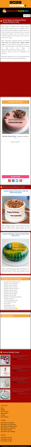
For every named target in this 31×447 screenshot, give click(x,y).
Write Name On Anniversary (8, 424)
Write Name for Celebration (8, 428)
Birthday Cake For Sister (10, 293)
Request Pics (4, 413)
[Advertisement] (15, 79)
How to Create (4, 411)
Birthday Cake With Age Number (13, 297)
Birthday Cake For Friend (10, 287)
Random (3, 409)
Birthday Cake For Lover (10, 290)
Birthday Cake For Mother (11, 292)
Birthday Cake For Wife (10, 295)
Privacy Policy (4, 417)
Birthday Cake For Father (10, 285)
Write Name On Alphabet (7, 422)
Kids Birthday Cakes (9, 305)
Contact (3, 415)
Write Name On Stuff (6, 441)
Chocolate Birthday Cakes (11, 300)
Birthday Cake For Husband (11, 288)
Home (2, 408)
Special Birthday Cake (10, 307)
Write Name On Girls (6, 439)
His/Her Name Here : (15, 137)
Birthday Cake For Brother (11, 283)
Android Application (10, 308)
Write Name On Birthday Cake (9, 426)
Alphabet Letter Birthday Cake (12, 281)
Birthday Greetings (9, 298)
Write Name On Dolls (6, 429)
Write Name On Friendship (8, 431)
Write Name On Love (6, 437)
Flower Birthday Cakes (10, 302)
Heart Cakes (7, 303)
